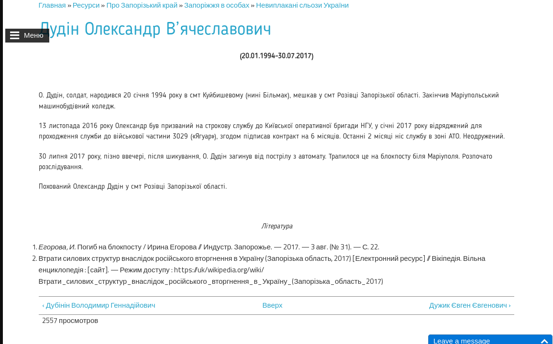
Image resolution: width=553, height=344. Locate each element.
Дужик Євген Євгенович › (470, 305)
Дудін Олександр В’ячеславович (155, 30)
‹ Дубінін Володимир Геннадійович (98, 305)
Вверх (272, 305)
